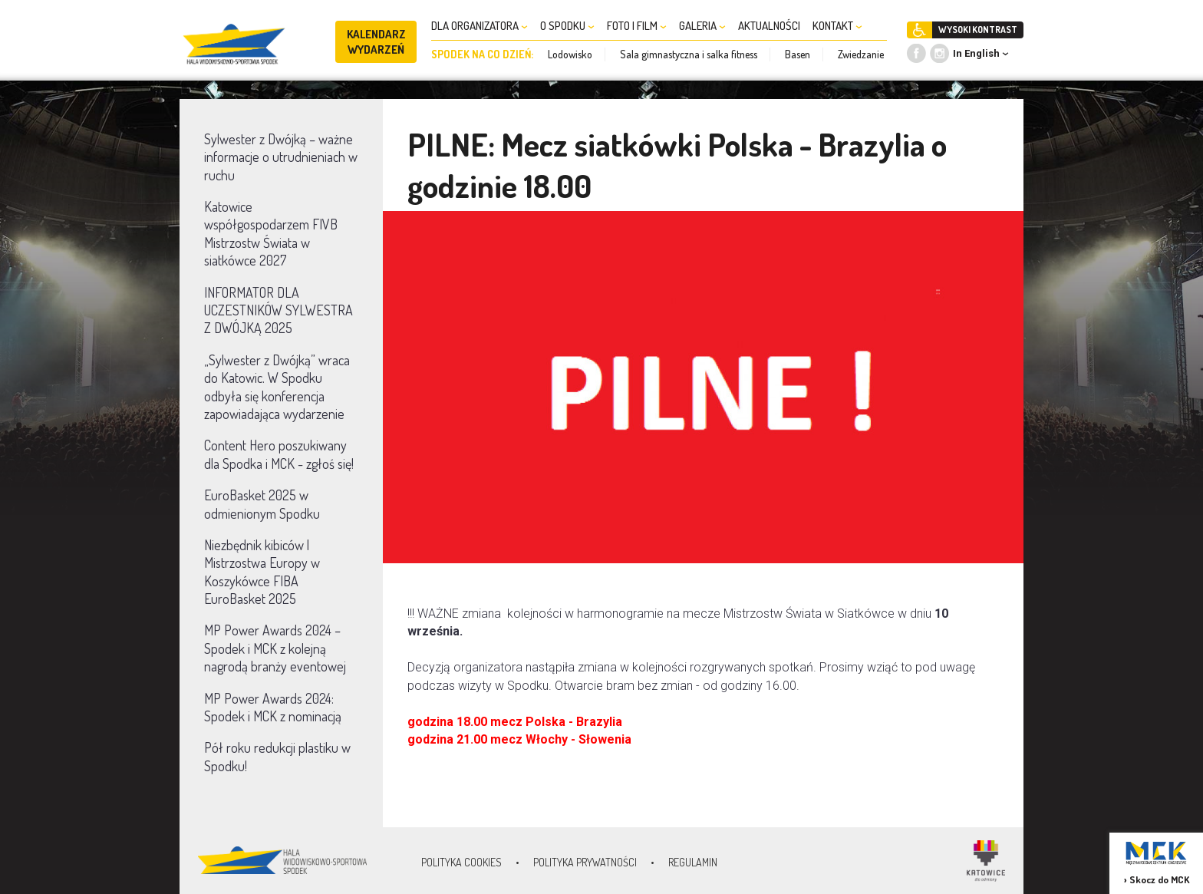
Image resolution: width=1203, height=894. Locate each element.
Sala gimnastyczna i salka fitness (688, 54)
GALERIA (702, 25)
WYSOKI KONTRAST (977, 29)
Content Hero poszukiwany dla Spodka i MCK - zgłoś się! (279, 454)
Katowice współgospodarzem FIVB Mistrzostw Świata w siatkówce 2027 (271, 233)
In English (976, 53)
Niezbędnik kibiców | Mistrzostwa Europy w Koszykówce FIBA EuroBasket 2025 (262, 571)
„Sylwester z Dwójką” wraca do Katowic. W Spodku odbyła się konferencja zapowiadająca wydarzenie (277, 386)
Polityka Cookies (461, 862)
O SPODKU (567, 25)
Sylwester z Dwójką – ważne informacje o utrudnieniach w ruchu (281, 156)
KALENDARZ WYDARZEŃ (376, 42)
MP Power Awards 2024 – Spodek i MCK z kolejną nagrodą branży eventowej (275, 648)
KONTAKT (837, 25)
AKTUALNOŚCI (769, 25)
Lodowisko (570, 54)
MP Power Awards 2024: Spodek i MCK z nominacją (272, 707)
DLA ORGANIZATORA (479, 25)
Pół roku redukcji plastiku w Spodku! (277, 756)
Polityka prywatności (585, 862)
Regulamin (692, 862)
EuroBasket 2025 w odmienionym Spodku (262, 504)
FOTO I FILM (637, 25)
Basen (797, 54)
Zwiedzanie (861, 54)
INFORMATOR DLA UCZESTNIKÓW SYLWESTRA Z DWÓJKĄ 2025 (278, 310)
